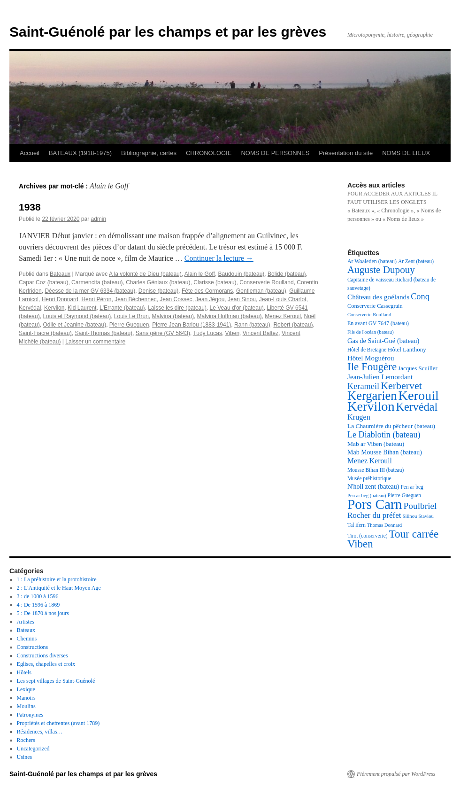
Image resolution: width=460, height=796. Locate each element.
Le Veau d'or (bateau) (237, 307)
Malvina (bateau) (173, 316)
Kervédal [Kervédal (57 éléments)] (417, 406)
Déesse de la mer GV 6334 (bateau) (90, 291)
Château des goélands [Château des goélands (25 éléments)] (378, 297)
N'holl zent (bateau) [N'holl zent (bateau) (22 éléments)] (373, 486)
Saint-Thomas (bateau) (103, 333)
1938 (30, 207)
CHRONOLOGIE (209, 152)
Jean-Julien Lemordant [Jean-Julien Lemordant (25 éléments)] (380, 377)
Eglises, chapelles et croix (46, 664)
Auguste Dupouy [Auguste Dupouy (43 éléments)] (381, 269)
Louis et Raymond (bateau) (77, 316)
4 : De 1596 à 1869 (38, 604)
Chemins (27, 638)
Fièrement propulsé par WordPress (396, 774)
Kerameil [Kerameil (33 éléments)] (363, 386)
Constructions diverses (42, 655)
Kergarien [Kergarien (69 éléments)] (372, 396)
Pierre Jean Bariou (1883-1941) (191, 324)
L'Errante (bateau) (122, 307)
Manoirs (26, 698)
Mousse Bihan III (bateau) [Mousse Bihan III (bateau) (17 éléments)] (375, 470)
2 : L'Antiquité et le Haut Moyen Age (59, 588)
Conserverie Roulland (266, 282)
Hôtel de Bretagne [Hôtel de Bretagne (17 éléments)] (366, 349)
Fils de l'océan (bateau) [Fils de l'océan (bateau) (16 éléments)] (370, 332)
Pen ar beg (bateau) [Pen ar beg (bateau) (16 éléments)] (366, 495)
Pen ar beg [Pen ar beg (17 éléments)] (411, 487)
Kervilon (54, 307)
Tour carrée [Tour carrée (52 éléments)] (414, 534)
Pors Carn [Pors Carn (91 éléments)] (374, 504)
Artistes (25, 621)
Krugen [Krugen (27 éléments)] (358, 417)
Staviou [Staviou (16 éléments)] (426, 516)
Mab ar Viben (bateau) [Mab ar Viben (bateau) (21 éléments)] (375, 443)
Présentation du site (346, 152)
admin (98, 219)
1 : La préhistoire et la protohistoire (57, 579)
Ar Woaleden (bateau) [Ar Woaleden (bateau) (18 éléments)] (372, 261)
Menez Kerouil (283, 316)
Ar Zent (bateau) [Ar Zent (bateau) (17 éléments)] (416, 261)
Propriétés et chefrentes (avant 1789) (58, 723)
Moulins (26, 706)
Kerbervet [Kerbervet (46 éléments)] (401, 385)
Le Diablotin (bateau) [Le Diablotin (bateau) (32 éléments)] (384, 434)
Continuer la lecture (218, 258)
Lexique (26, 689)
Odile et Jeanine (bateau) (74, 324)
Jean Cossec (176, 299)
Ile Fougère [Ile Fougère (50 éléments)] (372, 367)
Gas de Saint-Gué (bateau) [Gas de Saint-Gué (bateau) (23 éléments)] (383, 340)
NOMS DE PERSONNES (275, 152)
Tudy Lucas (207, 333)
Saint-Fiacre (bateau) (45, 333)
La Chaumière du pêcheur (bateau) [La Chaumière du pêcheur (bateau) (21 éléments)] (391, 425)
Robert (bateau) (293, 324)
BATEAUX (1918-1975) (80, 152)
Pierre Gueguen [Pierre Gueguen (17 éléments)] (404, 495)
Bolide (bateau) (287, 274)
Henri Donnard (60, 299)
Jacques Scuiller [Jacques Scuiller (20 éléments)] (417, 368)
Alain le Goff (199, 274)
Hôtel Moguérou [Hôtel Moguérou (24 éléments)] (370, 358)
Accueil (29, 152)
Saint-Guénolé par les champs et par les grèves (167, 31)
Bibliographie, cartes (148, 152)
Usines (24, 757)
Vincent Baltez (261, 333)
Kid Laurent (82, 307)
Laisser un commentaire (95, 341)
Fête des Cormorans (207, 291)
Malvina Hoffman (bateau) (229, 316)
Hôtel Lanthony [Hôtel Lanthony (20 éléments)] (407, 349)
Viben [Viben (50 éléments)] (360, 544)
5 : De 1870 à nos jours (43, 613)
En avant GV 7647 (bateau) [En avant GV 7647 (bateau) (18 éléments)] (378, 323)
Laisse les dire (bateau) (177, 307)
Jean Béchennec (135, 299)
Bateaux (60, 274)
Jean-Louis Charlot (283, 299)
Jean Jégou (209, 299)
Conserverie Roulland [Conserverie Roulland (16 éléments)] (369, 314)
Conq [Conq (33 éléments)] (420, 296)
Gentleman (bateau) (261, 291)
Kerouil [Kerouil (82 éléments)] (419, 395)
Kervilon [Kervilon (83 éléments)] (371, 406)
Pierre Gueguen (129, 324)
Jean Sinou (242, 299)
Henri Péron (96, 299)
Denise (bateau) (158, 291)
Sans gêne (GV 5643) (163, 333)
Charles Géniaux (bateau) (158, 282)
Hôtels (24, 672)
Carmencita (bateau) (97, 282)
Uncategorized (33, 748)
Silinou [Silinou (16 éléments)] (410, 516)
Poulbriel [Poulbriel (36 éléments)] (420, 506)
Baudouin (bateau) (241, 274)
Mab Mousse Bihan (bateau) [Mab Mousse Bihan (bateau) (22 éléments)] (384, 452)
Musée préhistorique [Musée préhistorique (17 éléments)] (369, 478)
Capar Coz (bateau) (43, 282)
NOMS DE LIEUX (406, 152)
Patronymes (30, 714)
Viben (232, 333)
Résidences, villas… (40, 731)
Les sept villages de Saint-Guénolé (56, 681)
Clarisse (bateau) (214, 282)
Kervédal (30, 307)
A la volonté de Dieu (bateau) (145, 274)
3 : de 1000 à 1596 (38, 596)
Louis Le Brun (131, 316)
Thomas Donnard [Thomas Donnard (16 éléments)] (384, 525)
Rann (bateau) (252, 324)
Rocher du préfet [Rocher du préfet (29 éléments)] (374, 515)
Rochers (26, 740)
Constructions (32, 647)
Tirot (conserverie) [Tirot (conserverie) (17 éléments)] (367, 535)
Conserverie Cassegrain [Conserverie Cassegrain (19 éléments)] (375, 306)
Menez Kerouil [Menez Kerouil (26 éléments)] (369, 461)
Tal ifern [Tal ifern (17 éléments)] (356, 525)
